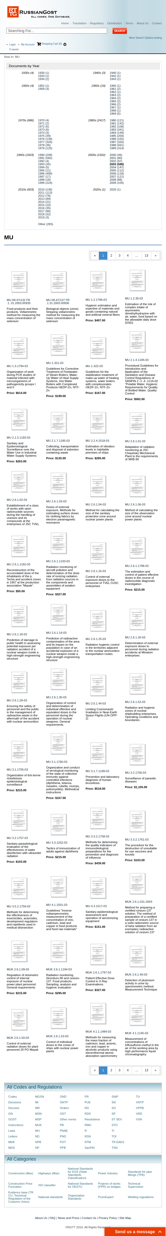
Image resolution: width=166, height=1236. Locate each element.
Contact (157, 23)
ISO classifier (47, 1185)
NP (37, 1147)
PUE (88, 1102)
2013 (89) (44, 198)
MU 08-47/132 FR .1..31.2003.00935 (19, 301)
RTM (88, 1142)
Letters (12, 1136)
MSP (38, 1119)
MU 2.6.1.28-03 (17, 700)
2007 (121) (117, 176)
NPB (38, 1142)
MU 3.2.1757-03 (17, 837)
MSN (38, 1113)
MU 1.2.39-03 (134, 298)
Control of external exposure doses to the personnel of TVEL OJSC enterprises (102, 581)
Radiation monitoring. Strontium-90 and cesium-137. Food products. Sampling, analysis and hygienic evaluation (63, 981)
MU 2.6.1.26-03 (135, 637)
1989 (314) (117, 148)
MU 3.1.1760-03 (56, 761)
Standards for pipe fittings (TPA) (140, 1173)
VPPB (140, 1108)
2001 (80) (116, 158)
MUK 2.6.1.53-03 (57, 1036)
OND (63, 1096)
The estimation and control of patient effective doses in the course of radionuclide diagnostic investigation (141, 577)
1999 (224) (45, 182)
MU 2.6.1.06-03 (135, 504)
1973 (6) (43, 129)
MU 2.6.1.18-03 (17, 634)
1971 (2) (43, 123)
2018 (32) (44, 214)
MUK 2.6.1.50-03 (18, 1037)
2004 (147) (117, 167)
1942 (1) (115, 75)
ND (37, 1136)
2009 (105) (117, 182)
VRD (139, 1113)
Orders (64, 1108)
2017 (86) (44, 211)
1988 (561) (117, 145)
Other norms (68, 1119)
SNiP (115, 1096)
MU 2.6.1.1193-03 (58, 561)
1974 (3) (43, 132)
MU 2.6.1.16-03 (96, 571)
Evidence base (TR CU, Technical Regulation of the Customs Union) (20, 1197)
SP (113, 1113)
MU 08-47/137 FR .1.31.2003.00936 (58, 301)
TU (138, 1096)
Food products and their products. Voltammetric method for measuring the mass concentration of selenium (23, 315)
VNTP (140, 1102)
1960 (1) (115, 85)
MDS (11, 1147)
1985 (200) (117, 135)
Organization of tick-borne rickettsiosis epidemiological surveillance (23, 780)
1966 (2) (115, 104)
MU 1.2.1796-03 (96, 299)
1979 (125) (45, 148)
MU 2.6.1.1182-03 (18, 564)
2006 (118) (117, 173)
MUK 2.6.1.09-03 (18, 969)
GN (10, 1113)
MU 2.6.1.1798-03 (137, 565)
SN (114, 1102)
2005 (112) (117, 170)
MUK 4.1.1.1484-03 (98, 1031)
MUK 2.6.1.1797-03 (98, 972)
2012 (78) (44, 195)
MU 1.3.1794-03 (17, 366)
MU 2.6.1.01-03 (135, 441)
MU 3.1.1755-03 (17, 769)
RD (87, 1108)
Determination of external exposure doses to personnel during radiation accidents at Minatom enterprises (142, 649)
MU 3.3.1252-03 (56, 842)
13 (146, 255)
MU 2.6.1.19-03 (56, 632)
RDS (88, 1113)
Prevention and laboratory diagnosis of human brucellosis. (102, 780)
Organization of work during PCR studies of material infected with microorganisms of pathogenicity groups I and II (21, 379)
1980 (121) (117, 120)
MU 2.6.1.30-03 (56, 697)
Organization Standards (76, 1197)
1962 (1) (115, 91)
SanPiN (90, 1147)
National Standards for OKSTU (80, 1185)
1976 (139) (45, 138)
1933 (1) (43, 75)
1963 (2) (115, 95)
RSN (88, 1136)
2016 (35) (44, 208)
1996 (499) (45, 173)
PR (87, 1096)
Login (12, 44)
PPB (63, 1147)
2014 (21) (44, 201)
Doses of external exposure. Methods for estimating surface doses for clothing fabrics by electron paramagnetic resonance (62, 514)
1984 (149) (117, 132)
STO (114, 1125)
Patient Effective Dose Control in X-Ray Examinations (100, 981)
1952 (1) (43, 85)
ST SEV (117, 1119)
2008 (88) (116, 179)
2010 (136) (45, 189)
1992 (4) (43, 161)
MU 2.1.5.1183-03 (18, 437)
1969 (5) (115, 113)
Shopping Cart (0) (52, 43)
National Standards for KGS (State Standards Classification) (80, 1173)
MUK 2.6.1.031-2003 (138, 901)
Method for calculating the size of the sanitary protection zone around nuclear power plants (102, 515)
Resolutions (92, 1119)
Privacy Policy (108, 1217)
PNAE (64, 1130)
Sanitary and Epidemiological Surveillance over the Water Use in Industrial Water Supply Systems (21, 449)
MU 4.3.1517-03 (96, 906)
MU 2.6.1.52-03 (135, 701)
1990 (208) (45, 154)
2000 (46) (116, 154)
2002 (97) (116, 161)
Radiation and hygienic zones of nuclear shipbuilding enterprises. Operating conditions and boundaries (141, 714)
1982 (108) (117, 126)
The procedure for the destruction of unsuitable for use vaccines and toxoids (141, 850)
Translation (79, 23)
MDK (11, 1142)
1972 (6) (43, 126)
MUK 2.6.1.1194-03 (59, 969)
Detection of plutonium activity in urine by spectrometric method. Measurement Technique (141, 985)
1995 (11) (44, 170)
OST (63, 1113)
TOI (114, 1136)
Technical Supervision (135, 1185)
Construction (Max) (20, 1173)
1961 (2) (115, 88)
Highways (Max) (48, 1173)
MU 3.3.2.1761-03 (137, 839)
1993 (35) (44, 164)
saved (13, 49)
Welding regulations (141, 1197)
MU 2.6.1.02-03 (17, 499)
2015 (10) (44, 205)
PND (63, 1136)
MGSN (39, 1096)
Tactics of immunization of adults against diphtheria (63, 850)
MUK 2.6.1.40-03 (136, 974)
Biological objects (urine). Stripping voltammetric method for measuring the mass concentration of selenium (63, 315)
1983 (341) (117, 129)
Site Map (125, 1217)
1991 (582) (45, 158)
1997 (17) (44, 176)
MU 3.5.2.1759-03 (18, 906)
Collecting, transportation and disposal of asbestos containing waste (62, 449)
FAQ (53, 1217)
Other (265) (45, 224)
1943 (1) (115, 79)
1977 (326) (45, 142)
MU (37, 1130)
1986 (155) (117, 138)
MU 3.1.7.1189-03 (97, 771)
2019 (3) (43, 217)
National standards (50, 1197)
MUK (38, 1125)
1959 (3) (43, 88)
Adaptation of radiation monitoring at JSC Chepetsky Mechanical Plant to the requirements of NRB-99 (141, 453)
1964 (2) (115, 98)
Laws (11, 1130)
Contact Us (89, 1217)
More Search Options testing (145, 37)
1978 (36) (44, 145)
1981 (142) (117, 123)
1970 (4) (43, 120)
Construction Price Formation (20, 1185)
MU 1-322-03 (94, 366)
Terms (129, 23)
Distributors (114, 23)
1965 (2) (115, 101)
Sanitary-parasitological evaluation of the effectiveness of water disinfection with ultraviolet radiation (24, 850)
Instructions (15, 1125)
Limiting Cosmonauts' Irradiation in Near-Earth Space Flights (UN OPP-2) (101, 714)
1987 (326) (117, 142)
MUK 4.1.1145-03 (136, 1033)
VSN (139, 1119)
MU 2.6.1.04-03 (96, 504)
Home (65, 23)
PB (62, 1125)
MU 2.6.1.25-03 (96, 638)
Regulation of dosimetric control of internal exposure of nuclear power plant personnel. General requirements (22, 981)
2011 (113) (45, 192)
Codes (12, 1096)
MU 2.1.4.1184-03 (137, 359)
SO (114, 1108)
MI (37, 1102)
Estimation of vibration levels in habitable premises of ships (100, 449)
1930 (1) (43, 72)
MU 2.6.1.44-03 (96, 703)
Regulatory (97, 23)
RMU (88, 1125)
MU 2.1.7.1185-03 (58, 440)
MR (37, 1108)
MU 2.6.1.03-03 (56, 501)
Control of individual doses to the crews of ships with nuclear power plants (62, 1046)
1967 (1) (115, 107)
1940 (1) (115, 72)
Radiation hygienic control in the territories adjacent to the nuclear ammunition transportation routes (103, 649)
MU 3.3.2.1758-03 (97, 836)
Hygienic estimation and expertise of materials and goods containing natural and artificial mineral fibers (103, 310)
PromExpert (106, 1197)
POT (63, 1142)
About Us (142, 23)
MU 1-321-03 (54, 363)
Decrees (13, 1108)
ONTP (64, 1102)
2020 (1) (115, 189)
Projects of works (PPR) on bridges (109, 1185)
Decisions (14, 1102)
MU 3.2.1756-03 (135, 772)
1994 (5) (43, 167)
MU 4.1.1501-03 (56, 904)
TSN (114, 1147)
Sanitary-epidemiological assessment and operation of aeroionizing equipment (102, 916)
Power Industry (108, 1173)
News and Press (68, 1217)
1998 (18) (44, 179)
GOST (12, 1119)
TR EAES (118, 1142)
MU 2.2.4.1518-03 (97, 440)
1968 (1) (115, 110)
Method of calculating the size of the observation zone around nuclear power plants (141, 515)
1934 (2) (43, 79)
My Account (27, 44)
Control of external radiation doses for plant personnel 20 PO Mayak (22, 1046)
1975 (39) (44, 135)
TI (113, 1130)
